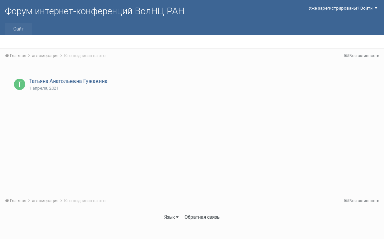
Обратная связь (202, 217)
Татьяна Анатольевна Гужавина (68, 81)
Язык (171, 217)
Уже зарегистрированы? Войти (343, 8)
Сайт (18, 29)
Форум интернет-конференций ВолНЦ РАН (95, 11)
